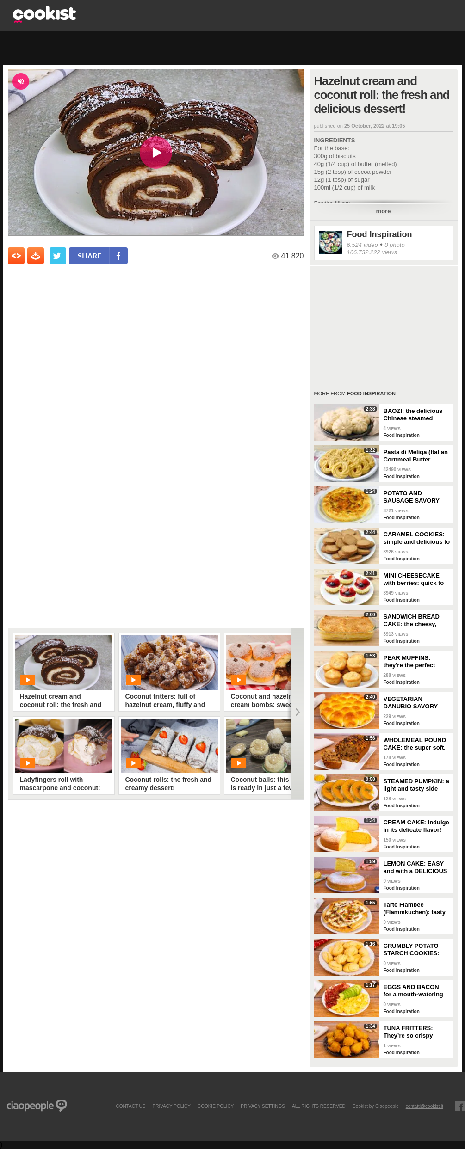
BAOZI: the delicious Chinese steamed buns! (413, 414)
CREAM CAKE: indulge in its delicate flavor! (416, 826)
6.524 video (362, 244)
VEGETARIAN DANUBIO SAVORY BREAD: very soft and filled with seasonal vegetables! (415, 702)
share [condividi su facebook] (89, 255)
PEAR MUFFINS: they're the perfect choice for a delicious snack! (414, 661)
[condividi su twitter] (58, 255)
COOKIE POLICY (216, 1106)
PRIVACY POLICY (171, 1106)
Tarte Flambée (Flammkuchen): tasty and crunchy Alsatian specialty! (415, 908)
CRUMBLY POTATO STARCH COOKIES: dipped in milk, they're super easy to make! (415, 949)
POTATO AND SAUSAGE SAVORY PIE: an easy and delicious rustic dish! (414, 497)
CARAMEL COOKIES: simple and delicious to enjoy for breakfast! (417, 538)
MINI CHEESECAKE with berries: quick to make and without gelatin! (414, 579)
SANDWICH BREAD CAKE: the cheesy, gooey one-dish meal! (415, 620)
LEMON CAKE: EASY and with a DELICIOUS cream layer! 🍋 (415, 867)
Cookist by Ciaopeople (376, 1106)
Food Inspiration (379, 234)
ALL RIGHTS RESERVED (319, 1106)
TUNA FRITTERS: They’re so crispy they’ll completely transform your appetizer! (409, 1032)
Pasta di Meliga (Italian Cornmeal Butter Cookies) (416, 456)
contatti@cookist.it (424, 1106)
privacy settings (263, 1106)
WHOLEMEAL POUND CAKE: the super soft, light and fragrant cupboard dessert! (415, 744)
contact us (130, 1106)
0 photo (394, 244)
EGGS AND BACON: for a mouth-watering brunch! (413, 990)
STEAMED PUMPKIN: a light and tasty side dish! (416, 785)
